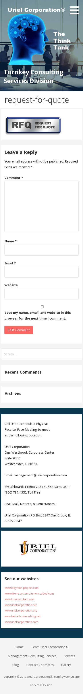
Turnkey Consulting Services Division (33, 76)
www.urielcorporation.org (21, 610)
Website (11, 285)
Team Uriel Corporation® (49, 647)
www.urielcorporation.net (21, 605)
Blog (15, 665)
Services (69, 656)
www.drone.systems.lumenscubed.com (29, 593)
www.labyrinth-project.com (22, 588)
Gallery (66, 665)
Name (10, 241)
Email (10, 263)
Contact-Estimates (40, 665)
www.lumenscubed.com (20, 599)
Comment (13, 178)
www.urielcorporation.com (21, 622)
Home (19, 647)
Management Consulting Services (32, 656)
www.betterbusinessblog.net (23, 616)
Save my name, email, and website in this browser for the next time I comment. (37, 315)
